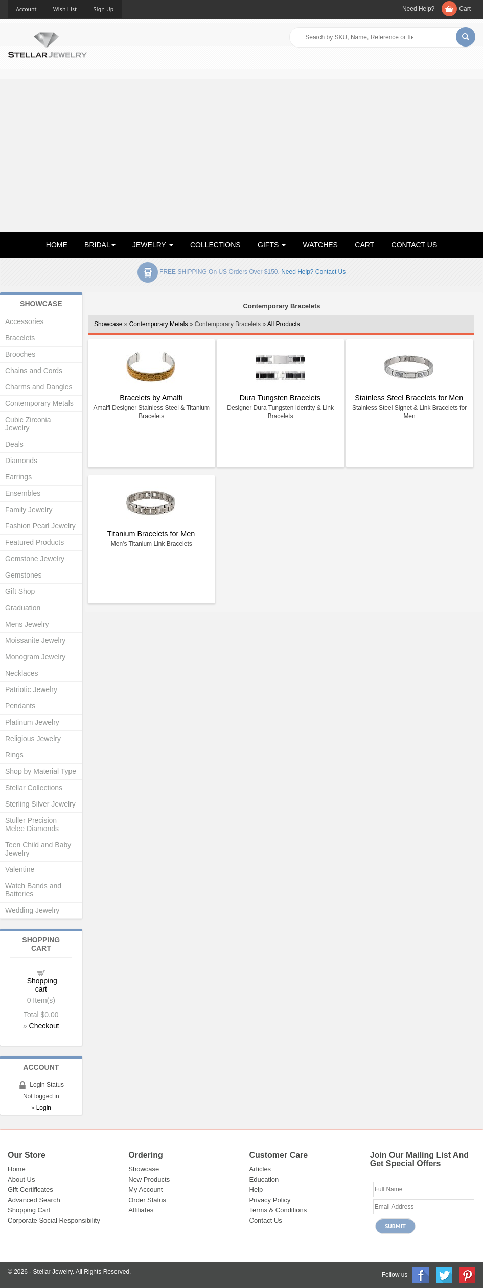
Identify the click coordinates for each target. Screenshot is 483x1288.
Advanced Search (34, 1200)
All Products (283, 324)
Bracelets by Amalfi (151, 398)
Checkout (44, 1026)
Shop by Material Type (40, 771)
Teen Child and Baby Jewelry (38, 849)
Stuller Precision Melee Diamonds (32, 824)
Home (17, 1169)
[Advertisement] (241, 155)
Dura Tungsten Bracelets (280, 398)
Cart (465, 8)
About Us (21, 1179)
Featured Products (34, 542)
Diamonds (21, 460)
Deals (14, 444)
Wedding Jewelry (32, 910)
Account (26, 9)
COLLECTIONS (215, 245)
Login (43, 1107)
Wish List (65, 9)
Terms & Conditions (278, 1210)
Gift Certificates (30, 1189)
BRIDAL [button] (100, 245)
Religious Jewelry (33, 738)
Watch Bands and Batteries (33, 890)
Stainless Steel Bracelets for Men (409, 398)
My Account (145, 1189)
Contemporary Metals (158, 324)
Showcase (108, 324)
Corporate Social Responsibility (54, 1220)
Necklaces (21, 673)
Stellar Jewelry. (53, 1271)
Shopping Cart (29, 1210)
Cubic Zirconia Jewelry (28, 424)
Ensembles (22, 493)
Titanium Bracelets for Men (151, 534)
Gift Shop (20, 591)
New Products (149, 1179)
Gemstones (23, 575)
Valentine (19, 869)
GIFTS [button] (272, 245)
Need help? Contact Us (313, 271)
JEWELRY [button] (152, 245)
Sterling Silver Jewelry (40, 804)
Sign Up (103, 9)
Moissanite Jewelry (35, 640)
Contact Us (265, 1220)
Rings (14, 755)
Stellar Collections (33, 788)
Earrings (18, 477)
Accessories (24, 321)
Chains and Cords (33, 370)
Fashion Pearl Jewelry (40, 526)
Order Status (147, 1200)
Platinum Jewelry (32, 722)
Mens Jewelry (27, 624)
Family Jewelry (29, 509)
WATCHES (320, 245)
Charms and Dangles (39, 387)
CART (364, 245)
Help (256, 1189)
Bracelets (20, 338)
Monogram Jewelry (35, 657)
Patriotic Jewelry (31, 689)
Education (264, 1179)
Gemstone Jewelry (34, 559)
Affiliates (140, 1210)
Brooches (20, 354)
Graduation (22, 608)
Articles (260, 1169)
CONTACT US (415, 245)
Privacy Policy (270, 1200)
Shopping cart (42, 985)
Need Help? (418, 8)
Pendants (20, 706)
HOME (56, 245)
